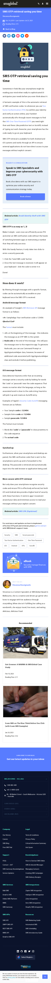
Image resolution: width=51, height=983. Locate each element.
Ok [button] (45, 976)
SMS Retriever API (30, 309)
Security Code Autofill (29, 402)
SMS (16, 536)
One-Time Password (35, 541)
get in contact (40, 526)
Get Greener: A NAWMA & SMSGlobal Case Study (23, 666)
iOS (5, 546)
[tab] (25, 779)
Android (14, 546)
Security (7, 536)
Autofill (31, 546)
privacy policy (11, 977)
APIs (23, 546)
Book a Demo (25, 197)
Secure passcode (28, 536)
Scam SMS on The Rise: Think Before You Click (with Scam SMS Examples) (24, 725)
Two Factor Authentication (13, 541)
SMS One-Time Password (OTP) (18, 122)
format (9, 328)
